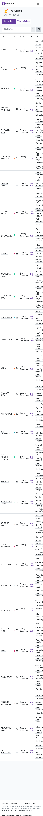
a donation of (7, 810)
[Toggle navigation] (38, 3)
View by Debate (23, 21)
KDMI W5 (8, 3)
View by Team (9, 21)
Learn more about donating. (23, 810)
